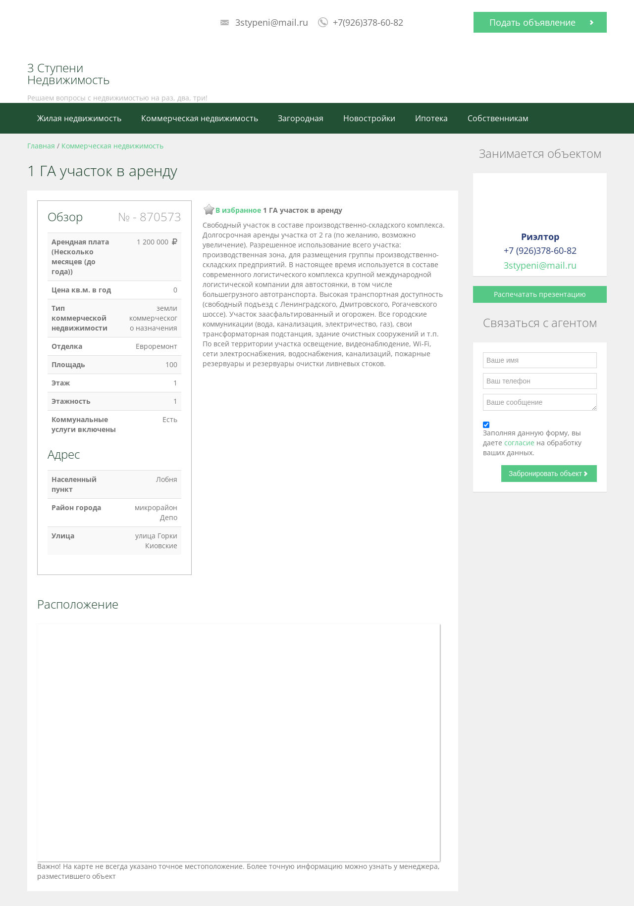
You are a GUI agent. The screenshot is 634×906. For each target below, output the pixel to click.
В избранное (238, 210)
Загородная (300, 118)
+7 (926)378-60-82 (540, 250)
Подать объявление (532, 22)
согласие (520, 442)
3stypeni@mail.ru (271, 22)
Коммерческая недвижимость (199, 118)
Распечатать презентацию (540, 294)
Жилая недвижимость (79, 118)
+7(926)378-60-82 (368, 22)
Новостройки (369, 118)
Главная (41, 145)
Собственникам (498, 118)
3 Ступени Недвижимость (68, 74)
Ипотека (431, 118)
